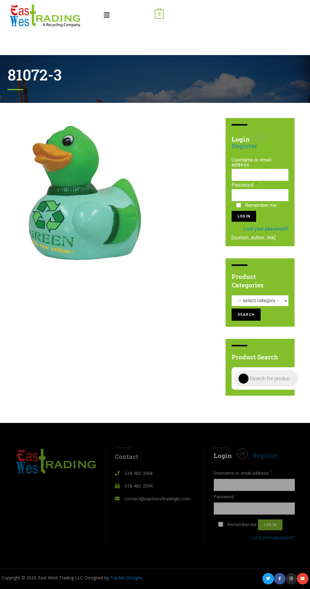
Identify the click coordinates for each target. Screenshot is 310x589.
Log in (244, 216)
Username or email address (251, 162)
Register (244, 146)
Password (244, 185)
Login (241, 139)
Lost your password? (266, 229)
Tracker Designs (126, 578)
